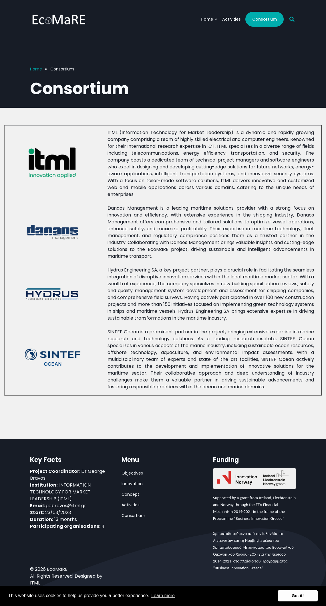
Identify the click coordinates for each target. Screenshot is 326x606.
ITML (35, 583)
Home (209, 21)
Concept (130, 494)
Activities (231, 19)
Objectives (132, 473)
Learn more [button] (163, 595)
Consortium (264, 19)
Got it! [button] (298, 595)
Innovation (132, 484)
